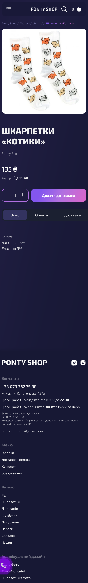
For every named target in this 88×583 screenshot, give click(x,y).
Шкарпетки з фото (16, 578)
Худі (5, 495)
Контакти (9, 466)
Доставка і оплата (16, 460)
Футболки (10, 515)
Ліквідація (10, 509)
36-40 (23, 178)
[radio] (21, 178)
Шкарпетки (11, 502)
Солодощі (9, 536)
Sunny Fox (9, 154)
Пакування (10, 522)
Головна (8, 453)
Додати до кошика (58, 195)
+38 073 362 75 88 (19, 386)
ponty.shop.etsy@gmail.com (22, 431)
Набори (7, 529)
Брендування (12, 473)
